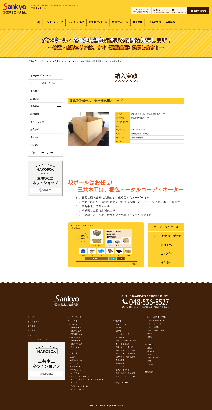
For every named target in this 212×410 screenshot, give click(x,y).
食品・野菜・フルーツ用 (125, 350)
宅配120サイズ (76, 337)
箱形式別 (74, 353)
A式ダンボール (76, 360)
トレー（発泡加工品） (156, 330)
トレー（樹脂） (154, 327)
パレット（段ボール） (156, 321)
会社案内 (170, 22)
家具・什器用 (121, 324)
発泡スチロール (154, 358)
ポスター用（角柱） (123, 370)
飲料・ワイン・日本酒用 (125, 354)
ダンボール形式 (76, 22)
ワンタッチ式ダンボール (80, 376)
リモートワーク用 (123, 334)
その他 (150, 364)
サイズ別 (74, 321)
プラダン (151, 354)
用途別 (118, 321)
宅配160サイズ (76, 344)
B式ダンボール (76, 363)
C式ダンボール (76, 367)
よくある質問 (154, 22)
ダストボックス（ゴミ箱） (126, 376)
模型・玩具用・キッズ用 (125, 373)
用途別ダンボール (98, 22)
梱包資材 (137, 22)
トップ (31, 317)
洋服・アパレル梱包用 (124, 347)
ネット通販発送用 (123, 344)
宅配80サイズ (75, 331)
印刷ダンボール (120, 22)
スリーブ (73, 383)
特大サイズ (74, 347)
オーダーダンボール (166, 226)
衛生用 (118, 328)
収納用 (118, 331)
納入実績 (34, 129)
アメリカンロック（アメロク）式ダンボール (87, 380)
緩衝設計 (166, 253)
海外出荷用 (120, 360)
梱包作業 (34, 114)
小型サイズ (74, 324)
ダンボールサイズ (54, 22)
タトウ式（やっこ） (78, 373)
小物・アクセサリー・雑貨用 (127, 341)
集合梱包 (166, 244)
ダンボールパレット (78, 389)
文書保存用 (120, 363)
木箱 (149, 361)
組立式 (73, 357)
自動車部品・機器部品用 (125, 357)
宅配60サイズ (75, 328)
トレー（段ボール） (155, 324)
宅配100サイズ (76, 334)
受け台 (150, 337)
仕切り (150, 334)
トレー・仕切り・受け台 (166, 235)
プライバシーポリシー (41, 152)
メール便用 (120, 337)
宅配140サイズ (76, 341)
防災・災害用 (121, 367)
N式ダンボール (76, 370)
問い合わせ (36, 145)
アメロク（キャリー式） (80, 386)
